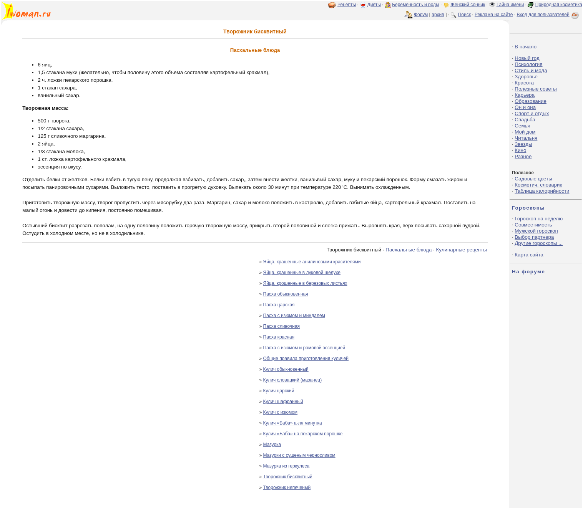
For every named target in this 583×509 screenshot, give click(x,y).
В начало (525, 47)
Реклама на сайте (494, 14)
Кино (520, 150)
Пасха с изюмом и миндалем (294, 315)
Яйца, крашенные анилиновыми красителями (312, 261)
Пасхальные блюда (408, 250)
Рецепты (346, 4)
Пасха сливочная (281, 326)
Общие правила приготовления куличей (306, 358)
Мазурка (272, 444)
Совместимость (533, 225)
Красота (524, 83)
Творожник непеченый (287, 487)
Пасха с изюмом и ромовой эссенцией (304, 347)
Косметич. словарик (538, 185)
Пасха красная (279, 337)
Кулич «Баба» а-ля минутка (292, 423)
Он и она (525, 107)
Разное (523, 156)
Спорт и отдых (532, 113)
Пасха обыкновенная (285, 294)
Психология (528, 64)
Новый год (527, 58)
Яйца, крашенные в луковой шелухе (302, 272)
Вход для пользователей (548, 14)
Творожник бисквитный (287, 476)
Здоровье (526, 76)
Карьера (525, 95)
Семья (522, 126)
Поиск (464, 14)
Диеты (374, 4)
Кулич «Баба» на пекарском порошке (303, 433)
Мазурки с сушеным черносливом (299, 455)
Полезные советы (536, 89)
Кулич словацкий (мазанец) (292, 380)
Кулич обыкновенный (286, 369)
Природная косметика (558, 4)
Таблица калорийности (542, 191)
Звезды (523, 144)
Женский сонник (467, 4)
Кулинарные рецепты (461, 250)
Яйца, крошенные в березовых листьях (305, 283)
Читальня (526, 138)
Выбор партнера (534, 237)
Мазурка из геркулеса (286, 466)
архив (438, 14)
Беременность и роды (415, 4)
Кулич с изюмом (280, 412)
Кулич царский (278, 390)
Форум (421, 14)
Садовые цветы (533, 179)
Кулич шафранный (283, 401)
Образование (530, 101)
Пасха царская (279, 304)
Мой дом (525, 132)
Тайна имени (510, 4)
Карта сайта (529, 255)
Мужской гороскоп (536, 231)
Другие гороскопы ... (539, 243)
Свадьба (525, 119)
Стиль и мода (531, 70)
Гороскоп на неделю (539, 218)
